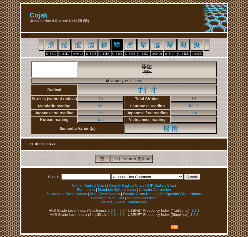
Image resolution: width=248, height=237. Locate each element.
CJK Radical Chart (161, 185)
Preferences (137, 202)
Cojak (39, 15)
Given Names (76, 194)
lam (101, 119)
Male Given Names (105, 194)
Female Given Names (140, 194)
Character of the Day (107, 198)
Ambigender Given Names (181, 194)
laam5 (193, 106)
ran (100, 113)
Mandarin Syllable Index (117, 189)
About (120, 202)
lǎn (100, 106)
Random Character (142, 198)
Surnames (54, 194)
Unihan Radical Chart (89, 185)
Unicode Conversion (155, 189)
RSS (174, 226)
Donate (107, 202)
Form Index (86, 189)
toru (194, 113)
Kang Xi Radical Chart (126, 185)
